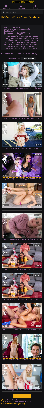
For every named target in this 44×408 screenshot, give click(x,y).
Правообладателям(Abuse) (13, 404)
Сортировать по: (14, 58)
